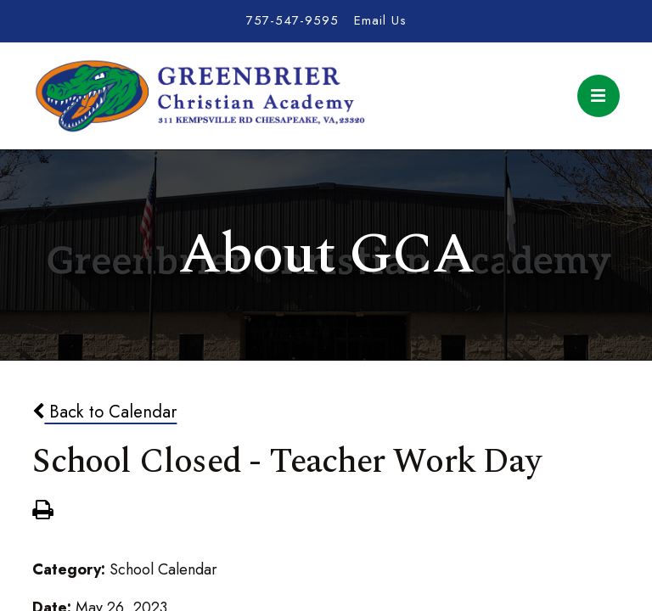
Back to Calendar (104, 411)
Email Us (380, 20)
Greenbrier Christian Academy (198, 96)
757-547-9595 (292, 20)
